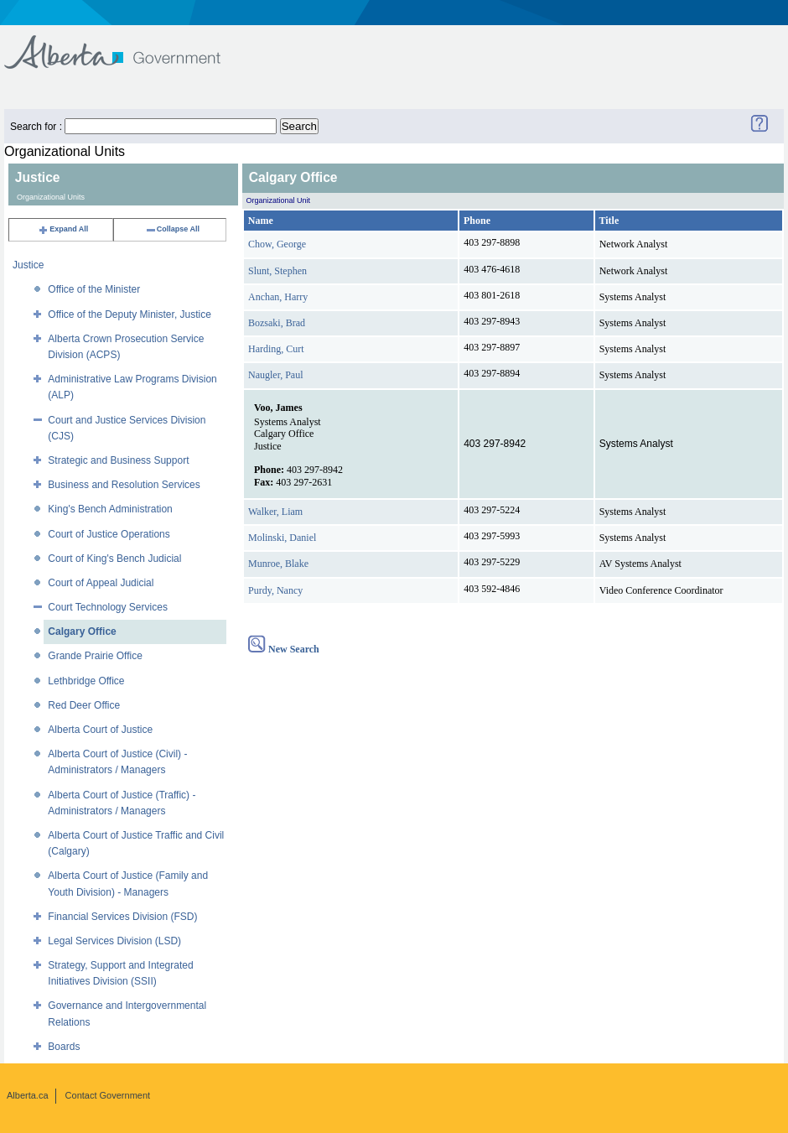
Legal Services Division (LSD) (114, 941)
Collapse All (172, 229)
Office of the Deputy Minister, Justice (129, 314)
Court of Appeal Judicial (100, 583)
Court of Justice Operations (108, 534)
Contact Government (108, 1095)
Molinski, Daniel (282, 537)
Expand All (63, 229)
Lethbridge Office (86, 681)
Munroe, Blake (278, 563)
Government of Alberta (126, 44)
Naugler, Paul (275, 375)
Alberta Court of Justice (100, 729)
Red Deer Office (84, 705)
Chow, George (277, 244)
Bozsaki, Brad (276, 323)
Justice (28, 265)
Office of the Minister (94, 289)
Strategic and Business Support (118, 460)
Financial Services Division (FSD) (122, 917)
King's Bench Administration (110, 509)
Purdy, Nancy (275, 590)
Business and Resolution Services (124, 485)
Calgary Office (82, 631)
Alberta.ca (28, 1095)
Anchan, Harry (278, 297)
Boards (64, 1046)
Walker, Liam (275, 511)
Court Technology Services (108, 607)
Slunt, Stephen (277, 271)
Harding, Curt (276, 349)
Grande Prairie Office (95, 656)
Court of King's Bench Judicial (114, 558)
